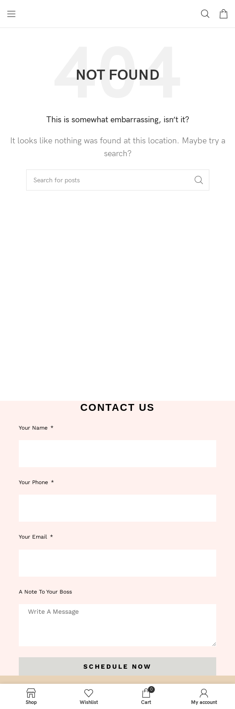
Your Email (34, 537)
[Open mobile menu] (11, 14)
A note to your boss (45, 592)
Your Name (34, 428)
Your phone (34, 482)
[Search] (205, 14)
